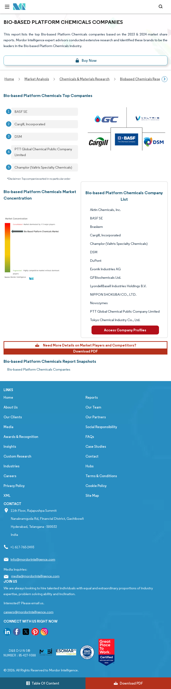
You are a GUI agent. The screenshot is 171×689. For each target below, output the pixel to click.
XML (7, 495)
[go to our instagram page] (44, 632)
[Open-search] (161, 6)
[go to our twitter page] (26, 632)
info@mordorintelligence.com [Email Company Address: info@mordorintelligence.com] (32, 559)
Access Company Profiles (125, 330)
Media (8, 427)
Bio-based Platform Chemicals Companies (38, 369)
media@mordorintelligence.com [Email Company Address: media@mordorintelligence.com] (35, 576)
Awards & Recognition (21, 437)
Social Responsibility (101, 427)
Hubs (90, 466)
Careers (10, 476)
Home (8, 397)
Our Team (93, 407)
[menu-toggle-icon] (7, 7)
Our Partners (96, 417)
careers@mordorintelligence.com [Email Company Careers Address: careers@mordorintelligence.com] (28, 612)
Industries (11, 466)
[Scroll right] (164, 79)
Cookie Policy (96, 486)
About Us (11, 407)
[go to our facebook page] (16, 632)
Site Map (92, 495)
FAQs (90, 437)
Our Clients (13, 417)
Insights (10, 446)
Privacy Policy (14, 486)
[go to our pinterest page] (35, 632)
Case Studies (96, 446)
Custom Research (17, 456)
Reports (92, 397)
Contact (92, 456)
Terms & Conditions (101, 476)
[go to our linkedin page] (7, 632)
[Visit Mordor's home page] (19, 6)
